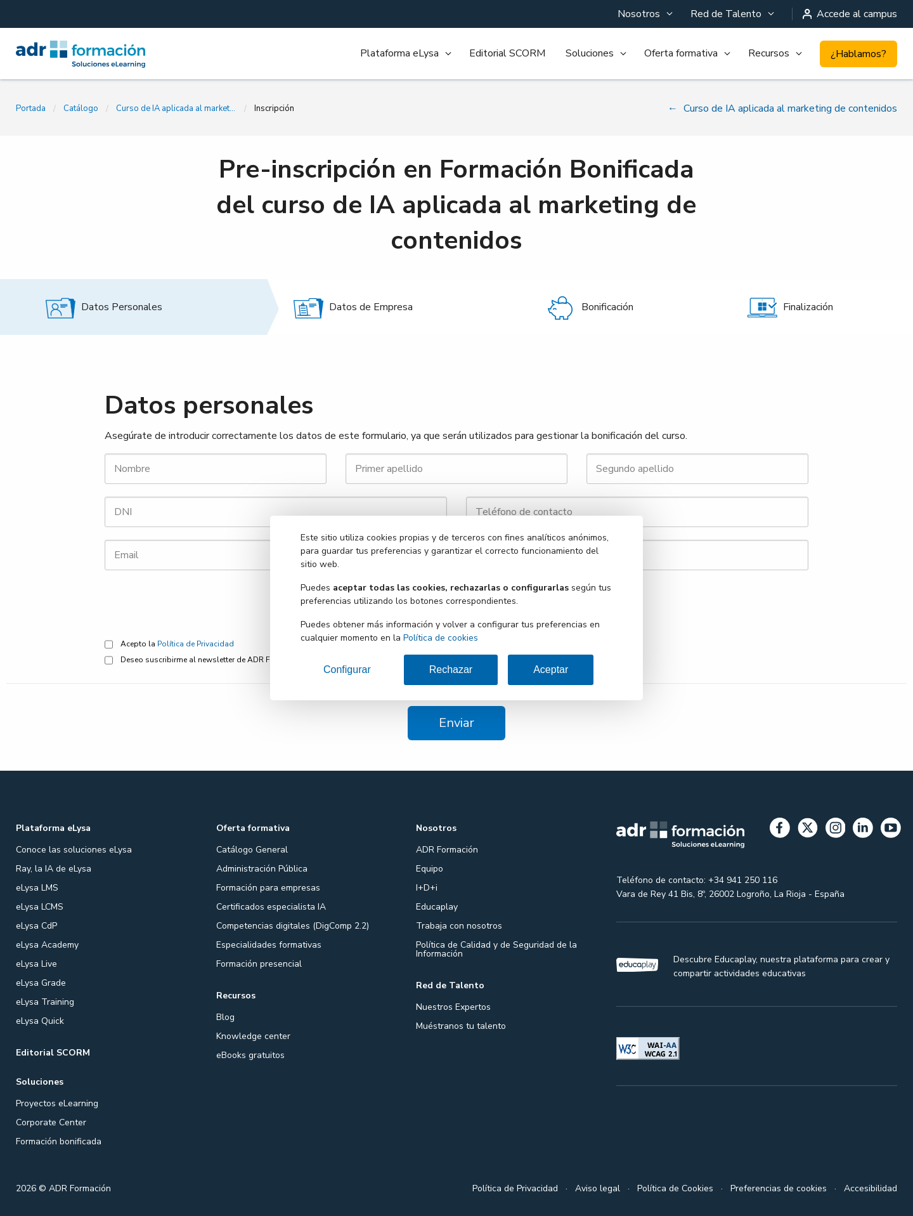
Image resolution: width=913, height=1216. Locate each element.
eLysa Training (45, 1002)
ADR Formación (447, 850)
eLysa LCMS (39, 907)
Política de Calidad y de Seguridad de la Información (496, 949)
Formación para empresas (268, 888)
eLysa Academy (47, 945)
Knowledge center (253, 1036)
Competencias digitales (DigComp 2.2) (292, 926)
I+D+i (426, 888)
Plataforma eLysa (399, 53)
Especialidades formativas (268, 945)
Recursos (768, 53)
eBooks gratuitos (250, 1055)
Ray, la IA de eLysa (53, 869)
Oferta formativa (681, 53)
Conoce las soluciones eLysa (74, 850)
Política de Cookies (675, 1188)
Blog (225, 1017)
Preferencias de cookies (778, 1188)
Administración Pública (262, 869)
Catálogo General (252, 850)
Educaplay (437, 907)
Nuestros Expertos (453, 1007)
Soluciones (590, 53)
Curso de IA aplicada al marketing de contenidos (176, 108)
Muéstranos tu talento (461, 1026)
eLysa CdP (36, 926)
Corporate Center (51, 1122)
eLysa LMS (37, 888)
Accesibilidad (870, 1188)
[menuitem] (643, 14)
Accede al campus (850, 14)
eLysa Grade (41, 983)
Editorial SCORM (507, 53)
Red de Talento (725, 14)
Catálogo (80, 108)
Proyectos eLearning (57, 1103)
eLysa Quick (40, 1021)
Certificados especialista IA (271, 907)
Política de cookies (440, 638)
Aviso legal (597, 1188)
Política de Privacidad (195, 644)
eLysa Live (36, 964)
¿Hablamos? (858, 54)
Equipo (429, 869)
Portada (31, 108)
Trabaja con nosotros (459, 926)
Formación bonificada (58, 1141)
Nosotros (639, 14)
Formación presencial (259, 964)
